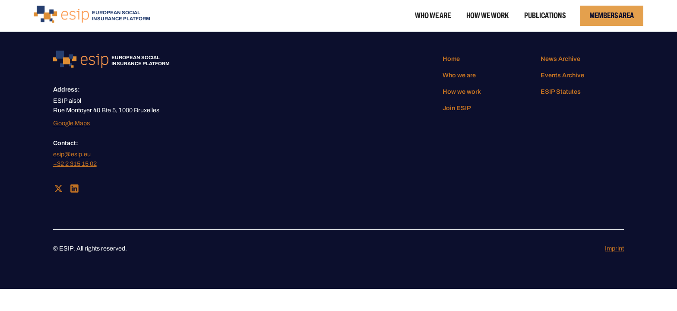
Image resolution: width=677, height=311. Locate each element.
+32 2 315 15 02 (75, 163)
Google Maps (71, 123)
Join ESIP (457, 108)
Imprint (614, 248)
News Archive (560, 58)
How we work (487, 15)
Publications (545, 15)
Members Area (611, 15)
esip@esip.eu (72, 154)
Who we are (433, 15)
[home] (92, 16)
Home (451, 58)
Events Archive (562, 75)
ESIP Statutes (561, 91)
